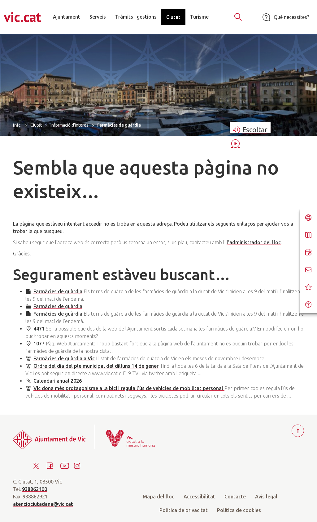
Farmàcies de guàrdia (57, 291)
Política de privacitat (183, 510)
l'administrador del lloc (254, 242)
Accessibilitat (199, 496)
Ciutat (36, 125)
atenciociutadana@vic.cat (43, 504)
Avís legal (266, 496)
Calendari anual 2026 (57, 381)
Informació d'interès (69, 125)
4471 (39, 328)
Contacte (235, 496)
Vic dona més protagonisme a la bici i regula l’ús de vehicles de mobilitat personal (128, 388)
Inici (17, 125)
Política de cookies (239, 510)
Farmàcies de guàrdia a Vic (64, 358)
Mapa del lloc (158, 496)
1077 (39, 343)
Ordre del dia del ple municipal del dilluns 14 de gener (95, 366)
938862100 (34, 489)
